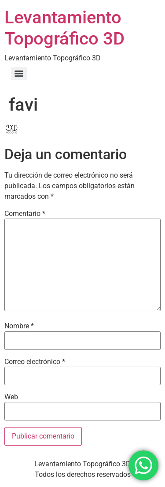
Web (11, 397)
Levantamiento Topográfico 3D (64, 28)
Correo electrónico (34, 361)
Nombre (19, 326)
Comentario (24, 213)
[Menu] (19, 73)
